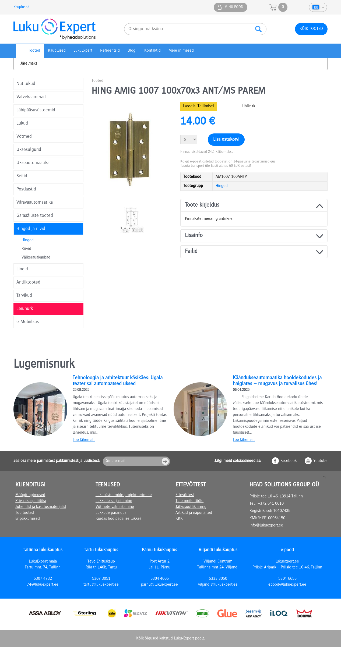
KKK (179, 519)
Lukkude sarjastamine (114, 501)
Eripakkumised (27, 519)
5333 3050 (218, 579)
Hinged (28, 240)
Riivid (26, 249)
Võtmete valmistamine (115, 507)
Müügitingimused (30, 495)
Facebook (288, 461)
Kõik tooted (311, 29)
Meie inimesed (181, 51)
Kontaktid (152, 51)
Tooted (34, 51)
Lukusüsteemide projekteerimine (124, 495)
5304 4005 (159, 579)
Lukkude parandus (111, 513)
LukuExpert (82, 51)
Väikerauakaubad (36, 258)
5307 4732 (43, 579)
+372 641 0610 (271, 504)
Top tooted (24, 513)
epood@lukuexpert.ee (287, 585)
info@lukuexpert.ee (266, 526)
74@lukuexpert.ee (42, 585)
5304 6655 (287, 579)
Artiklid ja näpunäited (193, 513)
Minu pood (233, 7)
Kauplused (21, 7)
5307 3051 (101, 579)
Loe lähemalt (84, 440)
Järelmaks (28, 64)
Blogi (132, 51)
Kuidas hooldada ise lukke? (118, 519)
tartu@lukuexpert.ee (101, 585)
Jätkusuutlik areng (190, 507)
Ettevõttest (184, 495)
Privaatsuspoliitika (30, 501)
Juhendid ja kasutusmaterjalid (40, 507)
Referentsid (110, 51)
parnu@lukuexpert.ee (159, 585)
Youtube (320, 461)
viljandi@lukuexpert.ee (218, 585)
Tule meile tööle (189, 501)
